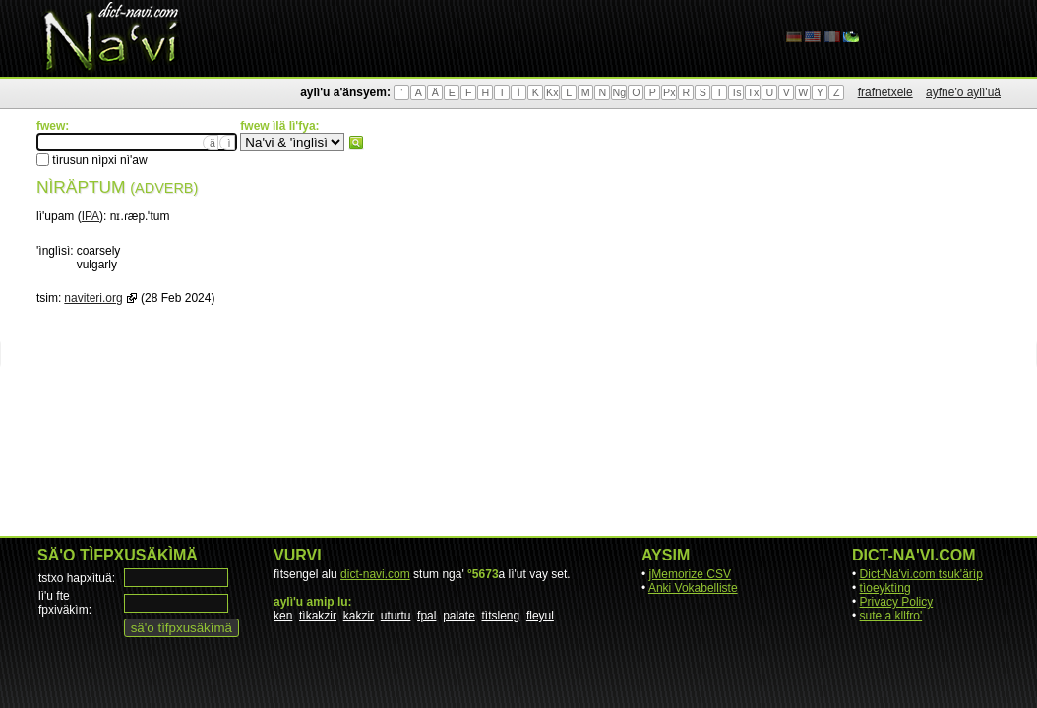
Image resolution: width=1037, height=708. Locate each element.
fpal (426, 615)
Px (669, 92)
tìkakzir (317, 615)
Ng (619, 92)
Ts (736, 92)
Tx (753, 92)
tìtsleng (501, 615)
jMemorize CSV (690, 574)
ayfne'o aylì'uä (963, 92)
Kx (552, 92)
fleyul (540, 615)
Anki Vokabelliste (693, 588)
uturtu (396, 615)
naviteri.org (93, 298)
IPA (90, 216)
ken (283, 615)
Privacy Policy (897, 602)
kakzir (358, 615)
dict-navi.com (375, 574)
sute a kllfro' (891, 615)
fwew (356, 142)
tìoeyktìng (885, 588)
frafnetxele (885, 92)
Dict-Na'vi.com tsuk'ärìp (921, 574)
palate (459, 615)
